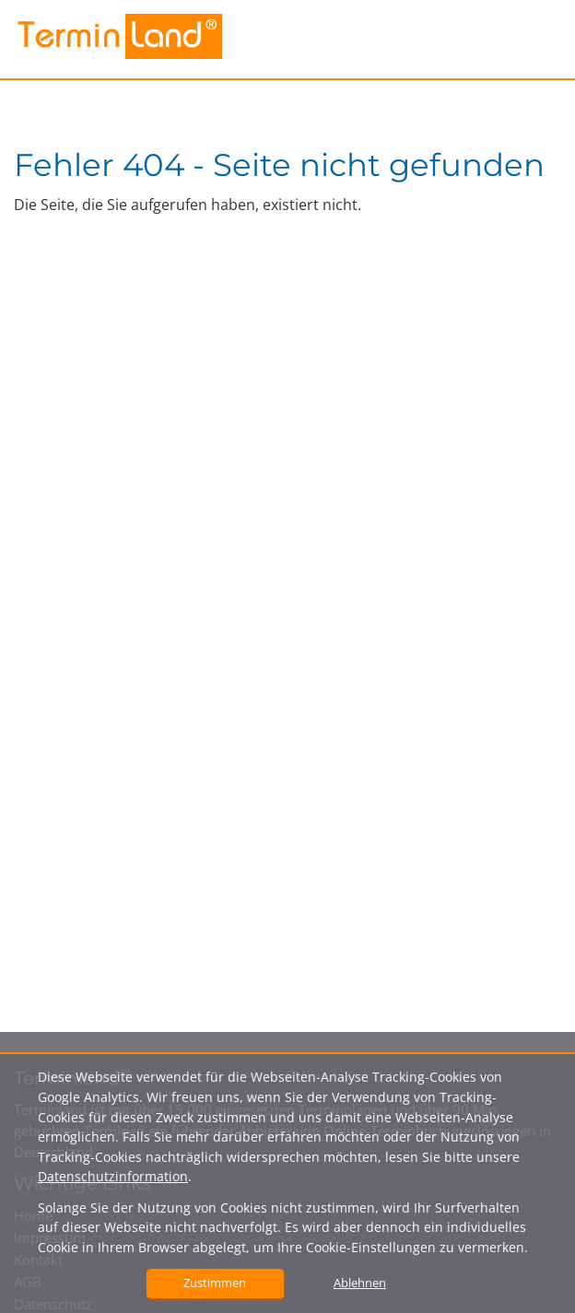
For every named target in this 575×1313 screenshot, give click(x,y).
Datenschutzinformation (113, 1176)
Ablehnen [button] (360, 1282)
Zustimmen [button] (214, 1282)
